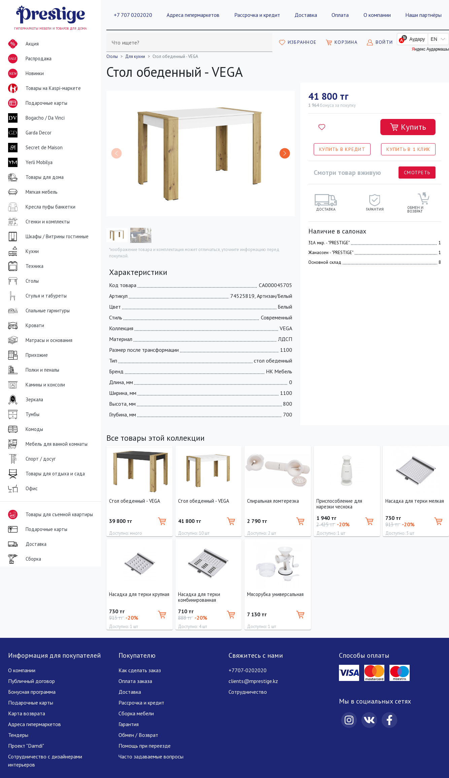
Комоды (24, 429)
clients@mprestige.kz (253, 681)
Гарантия (128, 724)
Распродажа (28, 58)
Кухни (22, 251)
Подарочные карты (36, 103)
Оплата (340, 14)
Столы (22, 281)
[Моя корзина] (341, 42)
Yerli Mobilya (29, 162)
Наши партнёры (423, 14)
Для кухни (135, 56)
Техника (24, 266)
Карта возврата (26, 713)
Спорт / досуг (30, 459)
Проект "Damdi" (26, 745)
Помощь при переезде (144, 745)
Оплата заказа (135, 681)
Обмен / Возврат (138, 735)
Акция (22, 44)
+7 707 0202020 (133, 14)
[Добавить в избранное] (322, 127)
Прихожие (26, 355)
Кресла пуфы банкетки (40, 207)
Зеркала (24, 399)
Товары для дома (34, 177)
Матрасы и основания (38, 340)
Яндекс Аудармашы (430, 49)
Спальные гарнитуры (37, 310)
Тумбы (22, 414)
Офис (21, 488)
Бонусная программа (32, 691)
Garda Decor (28, 132)
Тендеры (18, 735)
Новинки (24, 75)
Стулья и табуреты (36, 296)
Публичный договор (31, 681)
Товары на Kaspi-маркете (43, 88)
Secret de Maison (34, 147)
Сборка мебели (136, 713)
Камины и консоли (35, 385)
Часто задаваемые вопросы (150, 756)
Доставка (306, 14)
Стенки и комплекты (37, 221)
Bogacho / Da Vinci (35, 118)
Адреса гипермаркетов (193, 14)
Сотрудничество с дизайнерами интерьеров (45, 760)
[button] (284, 153)
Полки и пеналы (32, 370)
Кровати (24, 325)
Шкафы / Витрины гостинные (47, 236)
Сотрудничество (248, 691)
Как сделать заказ (139, 670)
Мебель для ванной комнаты (46, 444)
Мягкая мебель (31, 192)
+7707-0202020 (248, 670)
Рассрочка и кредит (257, 14)
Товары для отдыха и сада (45, 473)
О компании (377, 14)
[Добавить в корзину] (408, 127)
